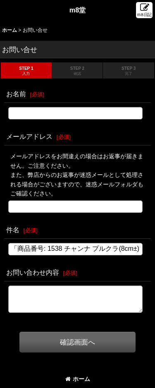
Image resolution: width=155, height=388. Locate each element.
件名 (12, 229)
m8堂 (77, 10)
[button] (144, 10)
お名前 (16, 94)
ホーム (77, 379)
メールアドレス (29, 136)
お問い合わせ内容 (32, 272)
